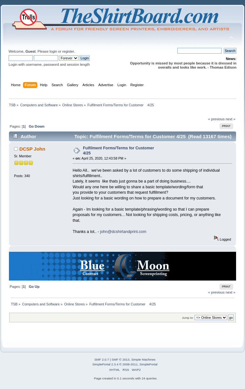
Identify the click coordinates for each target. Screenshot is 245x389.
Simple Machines (143, 359)
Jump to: (188, 317)
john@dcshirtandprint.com (123, 231)
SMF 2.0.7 (101, 359)
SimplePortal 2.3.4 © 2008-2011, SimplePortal (124, 364)
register (68, 51)
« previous (216, 119)
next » (230, 119)
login (53, 51)
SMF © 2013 (121, 359)
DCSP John (32, 149)
